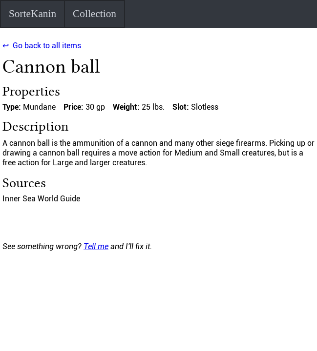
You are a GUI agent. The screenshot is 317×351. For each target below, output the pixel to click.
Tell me (96, 246)
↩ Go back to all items (41, 45)
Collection (94, 14)
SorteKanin (32, 14)
